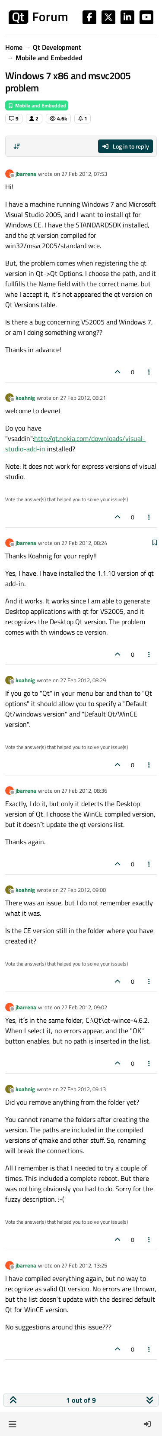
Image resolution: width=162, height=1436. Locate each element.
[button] (12, 1424)
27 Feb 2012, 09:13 (83, 1089)
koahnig (25, 397)
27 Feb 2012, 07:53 (84, 173)
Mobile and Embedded (36, 105)
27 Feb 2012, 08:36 (84, 790)
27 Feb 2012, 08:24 (84, 542)
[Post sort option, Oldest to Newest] (17, 146)
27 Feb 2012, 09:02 (84, 1007)
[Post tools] (149, 372)
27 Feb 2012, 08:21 (83, 397)
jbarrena (26, 173)
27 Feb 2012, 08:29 (83, 680)
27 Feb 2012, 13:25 (84, 1265)
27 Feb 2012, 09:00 (83, 889)
